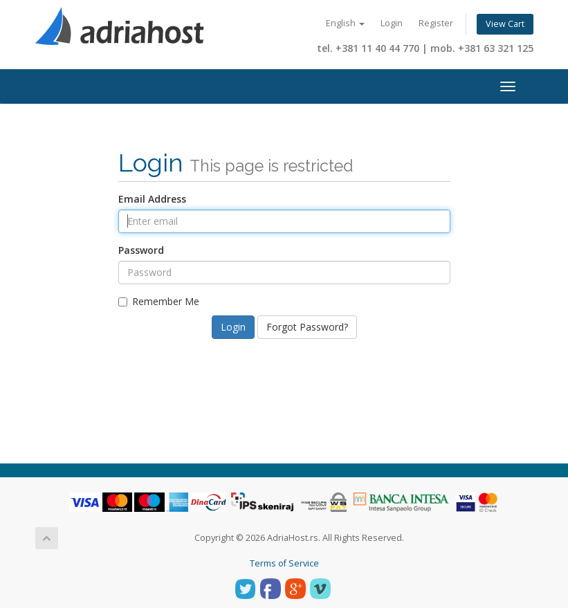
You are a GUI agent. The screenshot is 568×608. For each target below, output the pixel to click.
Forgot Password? (307, 326)
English (345, 23)
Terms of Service (284, 563)
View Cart (505, 24)
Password (141, 250)
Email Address (152, 198)
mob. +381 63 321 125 (481, 48)
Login (392, 23)
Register (436, 23)
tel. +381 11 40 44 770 (368, 48)
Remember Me (158, 301)
